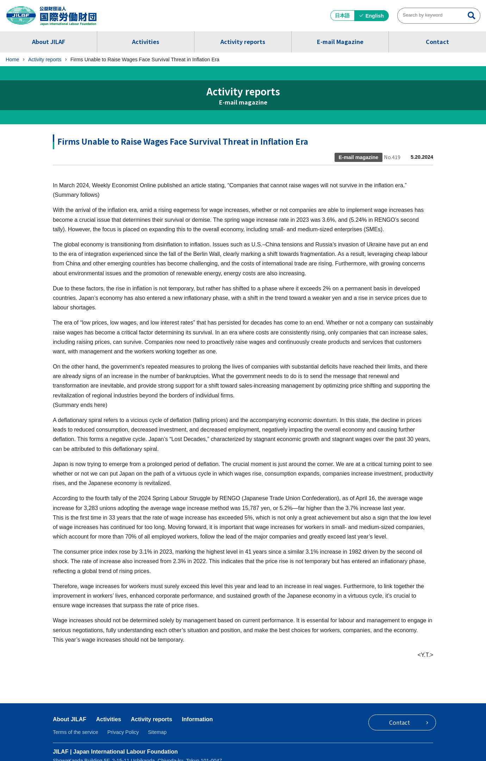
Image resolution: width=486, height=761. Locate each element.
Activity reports (242, 41)
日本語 (342, 15)
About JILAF (48, 41)
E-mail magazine (243, 102)
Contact (437, 41)
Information (197, 719)
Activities (145, 41)
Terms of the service (75, 732)
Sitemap (157, 732)
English (375, 16)
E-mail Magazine (340, 41)
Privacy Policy (123, 732)
